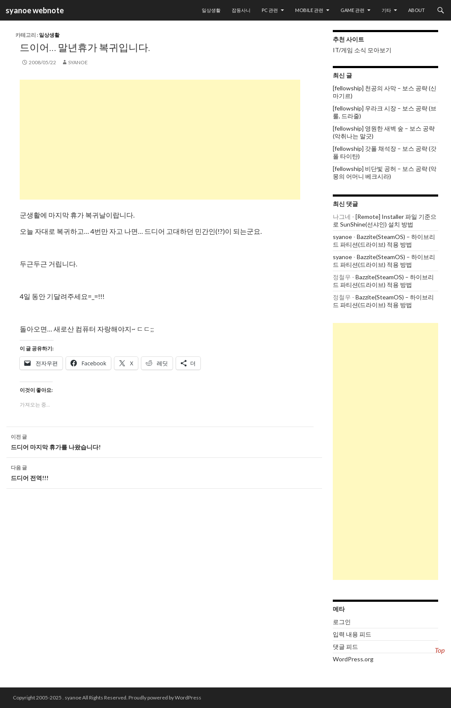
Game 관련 (352, 10)
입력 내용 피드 (352, 634)
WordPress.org (353, 659)
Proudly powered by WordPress (164, 697)
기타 (386, 10)
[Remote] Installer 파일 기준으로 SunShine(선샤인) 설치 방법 (384, 220)
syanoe (78, 62)
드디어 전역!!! (164, 472)
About (416, 10)
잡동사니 (241, 10)
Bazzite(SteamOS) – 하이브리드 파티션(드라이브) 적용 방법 (384, 240)
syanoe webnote (34, 10)
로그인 (342, 621)
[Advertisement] (160, 140)
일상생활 (211, 10)
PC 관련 (270, 10)
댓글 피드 (345, 646)
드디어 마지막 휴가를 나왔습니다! (164, 441)
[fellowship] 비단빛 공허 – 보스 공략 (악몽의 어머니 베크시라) (384, 172)
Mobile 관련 (309, 10)
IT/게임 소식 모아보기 (362, 50)
